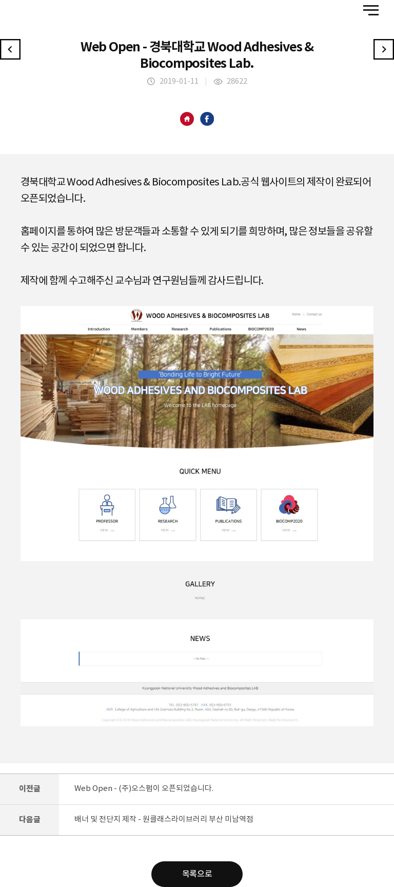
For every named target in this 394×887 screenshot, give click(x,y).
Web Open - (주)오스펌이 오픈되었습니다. (143, 788)
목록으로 (197, 874)
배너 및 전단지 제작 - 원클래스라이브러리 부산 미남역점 (163, 819)
